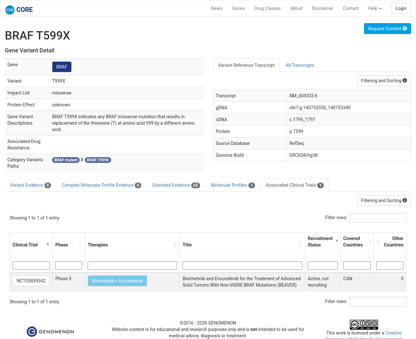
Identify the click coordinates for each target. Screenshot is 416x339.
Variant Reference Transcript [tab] (246, 65)
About (296, 8)
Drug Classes (267, 8)
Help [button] (375, 8)
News (216, 8)
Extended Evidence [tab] (176, 185)
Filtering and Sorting (384, 80)
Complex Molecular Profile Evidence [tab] (101, 185)
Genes (238, 8)
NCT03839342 (31, 280)
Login (401, 8)
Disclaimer (322, 8)
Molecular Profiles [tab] (233, 185)
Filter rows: (336, 217)
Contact (350, 8)
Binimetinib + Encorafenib (117, 280)
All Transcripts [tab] (300, 65)
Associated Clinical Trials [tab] (295, 185)
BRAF (61, 66)
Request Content (387, 28)
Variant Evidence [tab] (30, 185)
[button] (48, 245)
